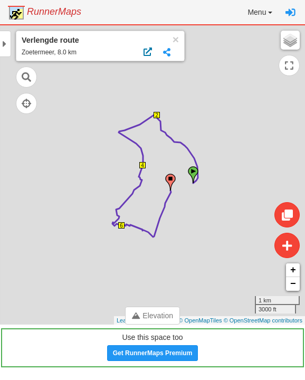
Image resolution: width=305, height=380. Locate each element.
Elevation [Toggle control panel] (152, 315)
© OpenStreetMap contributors (263, 320)
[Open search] (26, 77)
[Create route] (287, 245)
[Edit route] (287, 214)
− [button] (293, 284)
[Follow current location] (26, 103)
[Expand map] (289, 65)
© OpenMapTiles (200, 320)
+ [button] (293, 270)
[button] (260, 12)
